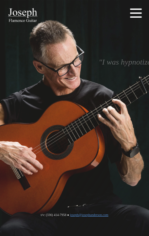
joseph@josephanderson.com (89, 215)
